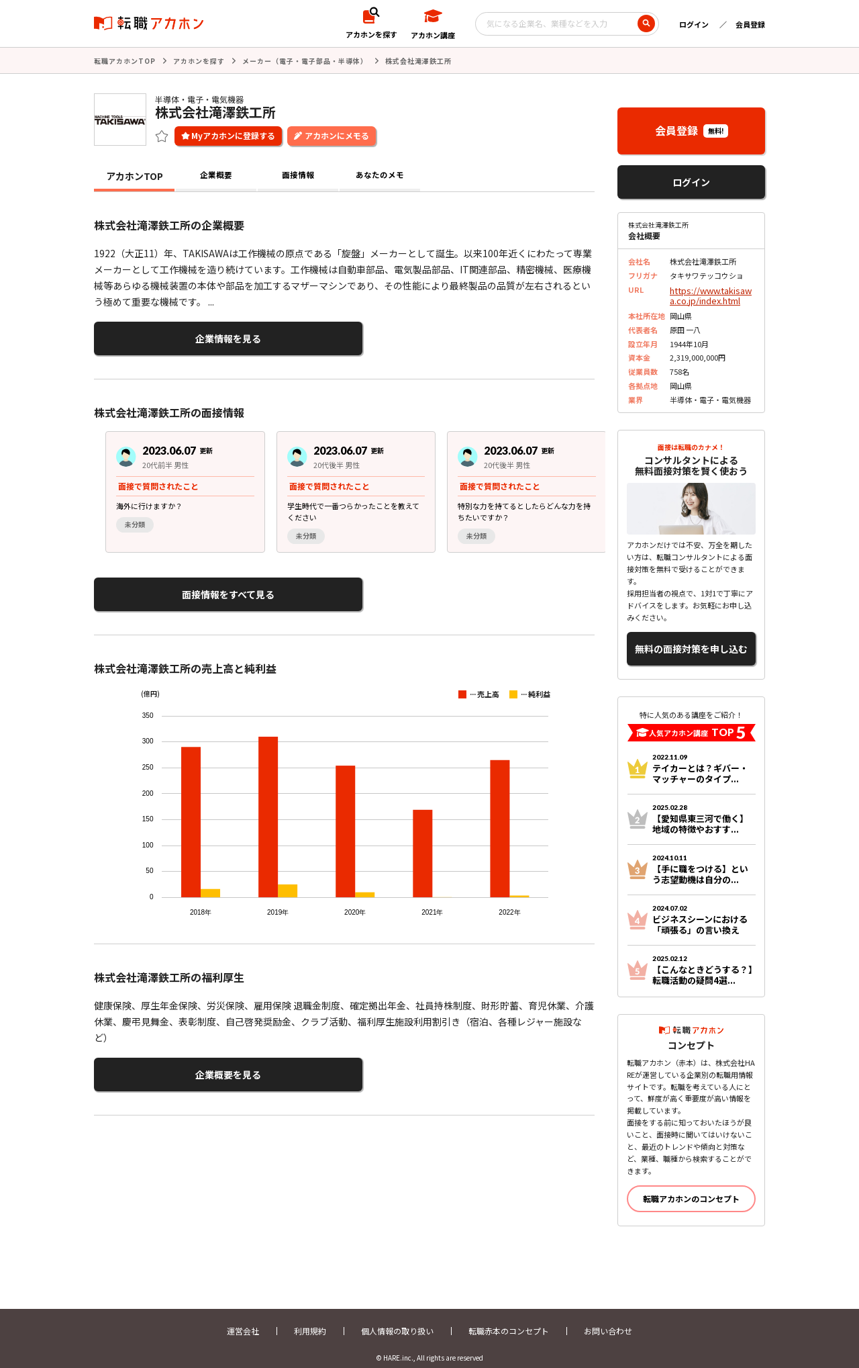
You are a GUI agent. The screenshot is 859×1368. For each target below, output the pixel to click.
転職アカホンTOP (125, 60)
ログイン (694, 24)
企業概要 (216, 174)
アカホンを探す (199, 60)
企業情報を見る (160, 335)
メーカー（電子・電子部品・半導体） (305, 60)
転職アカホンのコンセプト (691, 1187)
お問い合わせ (608, 1319)
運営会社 (243, 1319)
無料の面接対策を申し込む (691, 640)
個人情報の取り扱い (397, 1319)
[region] (349, 486)
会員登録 (750, 24)
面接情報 (298, 174)
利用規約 (310, 1319)
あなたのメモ (380, 174)
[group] (174, 486)
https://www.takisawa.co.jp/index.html (711, 292)
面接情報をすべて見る (159, 586)
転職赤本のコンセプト (508, 1319)
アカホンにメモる (337, 134)
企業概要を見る (160, 1062)
